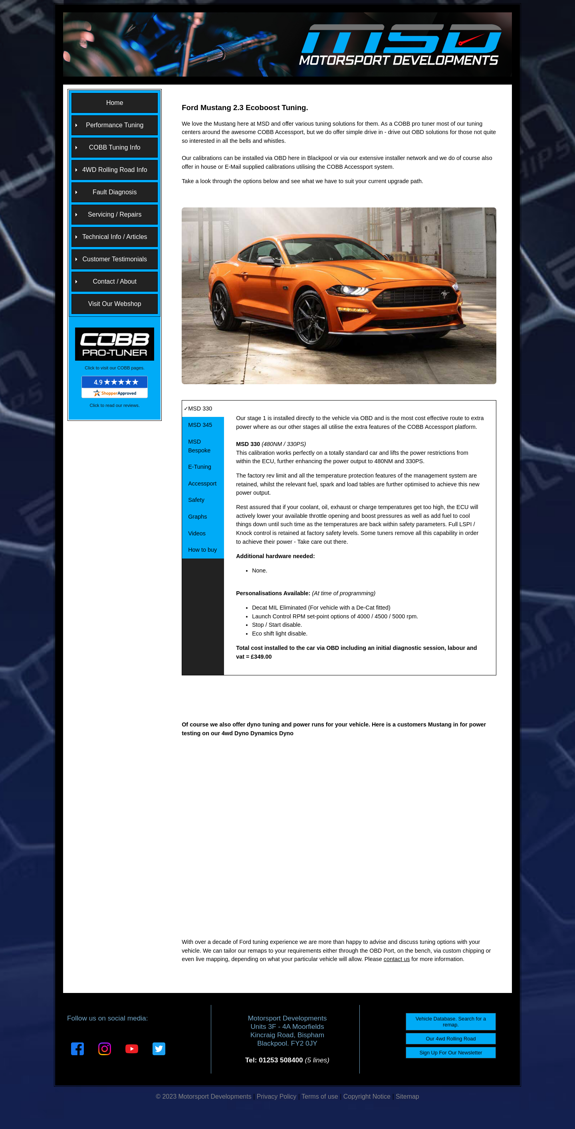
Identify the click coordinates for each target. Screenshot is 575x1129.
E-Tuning (199, 467)
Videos (197, 533)
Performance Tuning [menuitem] (114, 125)
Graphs (197, 516)
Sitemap (407, 1096)
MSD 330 (200, 408)
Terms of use (319, 1096)
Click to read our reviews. (114, 405)
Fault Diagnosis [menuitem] (115, 192)
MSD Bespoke (199, 446)
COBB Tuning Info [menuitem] (115, 147)
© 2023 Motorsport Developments (203, 1096)
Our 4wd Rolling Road (451, 1039)
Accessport (202, 483)
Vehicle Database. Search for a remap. (451, 1022)
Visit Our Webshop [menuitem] (114, 303)
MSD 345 (200, 425)
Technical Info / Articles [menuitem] (114, 236)
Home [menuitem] (114, 102)
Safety (196, 500)
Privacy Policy (277, 1096)
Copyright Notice (367, 1096)
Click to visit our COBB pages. (115, 367)
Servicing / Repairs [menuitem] (114, 214)
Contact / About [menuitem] (115, 281)
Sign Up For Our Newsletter (450, 1053)
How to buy (202, 550)
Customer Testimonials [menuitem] (114, 259)
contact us (397, 959)
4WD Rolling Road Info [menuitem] (114, 169)
